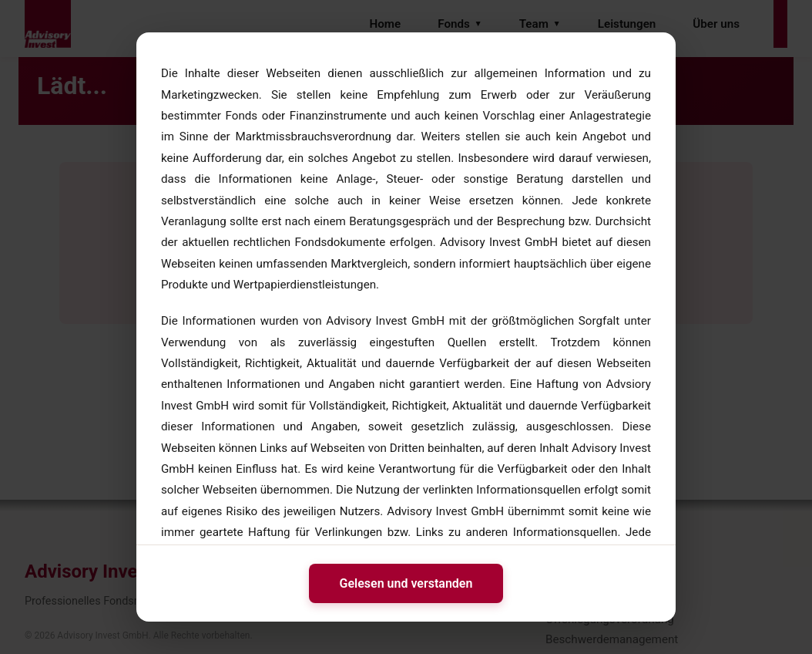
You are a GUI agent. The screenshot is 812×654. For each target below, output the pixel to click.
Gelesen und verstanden (406, 583)
